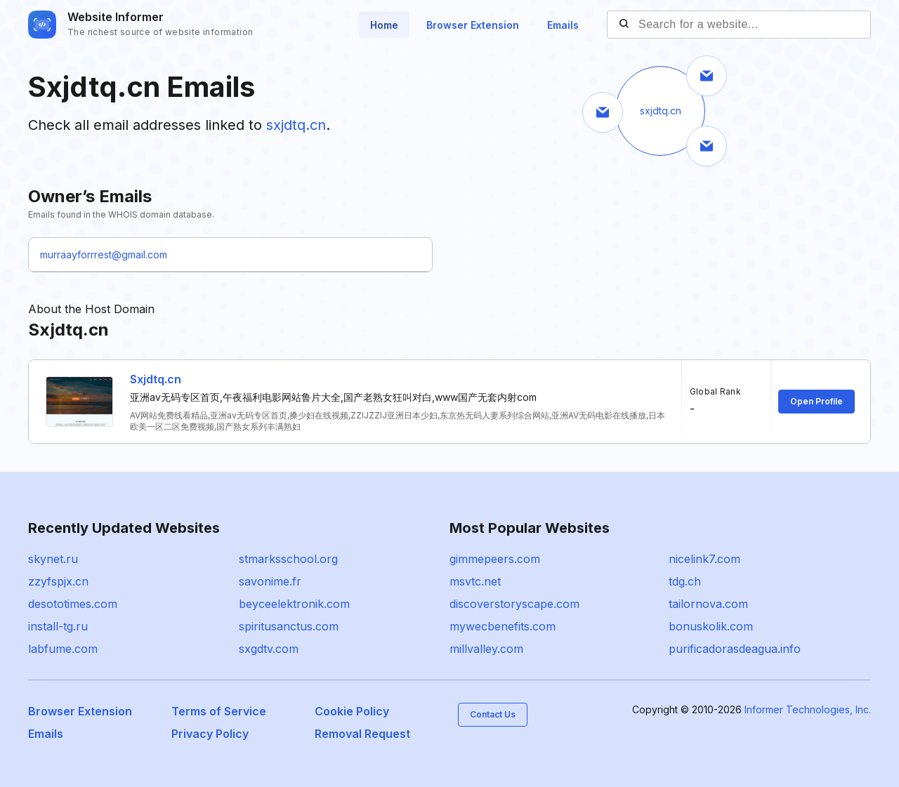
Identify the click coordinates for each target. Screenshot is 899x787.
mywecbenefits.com (503, 626)
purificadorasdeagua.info (735, 649)
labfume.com (63, 649)
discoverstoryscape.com (514, 604)
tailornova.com (708, 604)
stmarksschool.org (288, 559)
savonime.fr (270, 581)
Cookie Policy (352, 711)
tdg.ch (685, 581)
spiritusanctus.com (289, 626)
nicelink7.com (704, 559)
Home (384, 25)
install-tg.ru (58, 626)
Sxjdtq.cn (155, 379)
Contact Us (493, 714)
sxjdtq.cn (296, 125)
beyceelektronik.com (294, 604)
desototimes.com (72, 604)
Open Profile (816, 401)
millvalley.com (486, 649)
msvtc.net (475, 581)
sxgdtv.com (268, 649)
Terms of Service (218, 711)
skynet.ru (53, 559)
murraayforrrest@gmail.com (103, 254)
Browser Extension (472, 25)
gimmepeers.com (495, 559)
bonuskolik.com (711, 626)
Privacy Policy (210, 734)
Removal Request (362, 734)
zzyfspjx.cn (58, 581)
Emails (563, 25)
